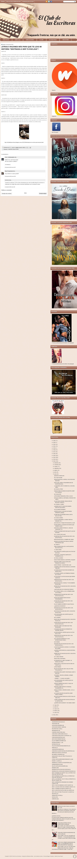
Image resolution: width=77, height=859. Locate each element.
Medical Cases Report (59, 856)
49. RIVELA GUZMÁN (58, 558)
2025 (54, 440)
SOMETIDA (54, 798)
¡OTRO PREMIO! (57, 666)
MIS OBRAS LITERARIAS (57, 754)
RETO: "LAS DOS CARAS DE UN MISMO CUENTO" (62, 786)
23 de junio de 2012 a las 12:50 (10, 176)
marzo (55, 708)
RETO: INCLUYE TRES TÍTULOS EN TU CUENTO (62, 792)
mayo (55, 705)
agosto (55, 470)
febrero (55, 710)
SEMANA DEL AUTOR (56, 795)
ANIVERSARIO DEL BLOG (57, 721)
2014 (54, 457)
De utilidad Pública (53, 39)
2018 (54, 449)
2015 (54, 455)
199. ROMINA (57, 641)
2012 (54, 461)
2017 (54, 451)
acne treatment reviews (38, 856)
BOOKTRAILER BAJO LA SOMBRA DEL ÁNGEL (64, 539)
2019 (54, 448)
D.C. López (41, 39)
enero (55, 712)
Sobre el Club (17, 39)
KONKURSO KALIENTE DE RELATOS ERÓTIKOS (62, 751)
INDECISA (54, 747)
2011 (54, 714)
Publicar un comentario (6, 190)
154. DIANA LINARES (58, 517)
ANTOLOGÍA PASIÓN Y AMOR (58, 727)
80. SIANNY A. (57, 544)
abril (55, 706)
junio (55, 474)
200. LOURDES (57, 617)
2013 (54, 459)
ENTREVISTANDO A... (56, 742)
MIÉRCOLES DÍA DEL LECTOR (58, 752)
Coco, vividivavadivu (10, 157)
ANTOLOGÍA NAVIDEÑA (57, 725)
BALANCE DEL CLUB (56, 728)
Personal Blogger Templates (48, 856)
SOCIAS (53, 797)
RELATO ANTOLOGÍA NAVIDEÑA (59, 766)
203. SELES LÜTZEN (58, 489)
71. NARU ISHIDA (57, 549)
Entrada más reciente (6, 193)
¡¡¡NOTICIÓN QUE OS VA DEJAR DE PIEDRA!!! (64, 589)
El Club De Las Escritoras (16, 856)
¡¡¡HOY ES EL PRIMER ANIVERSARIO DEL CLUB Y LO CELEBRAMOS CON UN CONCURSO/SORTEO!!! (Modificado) (66, 844)
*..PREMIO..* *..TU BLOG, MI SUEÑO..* (62, 678)
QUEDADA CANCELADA (59, 475)
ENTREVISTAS (55, 744)
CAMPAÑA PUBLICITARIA (13, 149)
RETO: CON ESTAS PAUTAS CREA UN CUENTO (62, 790)
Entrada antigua (42, 193)
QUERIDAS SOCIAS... (56, 815)
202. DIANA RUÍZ (57, 494)
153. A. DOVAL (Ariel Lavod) (59, 534)
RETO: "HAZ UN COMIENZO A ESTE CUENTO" (61, 785)
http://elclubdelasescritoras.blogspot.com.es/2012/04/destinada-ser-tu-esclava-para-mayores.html (24, 142)
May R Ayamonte (9, 171)
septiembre (56, 468)
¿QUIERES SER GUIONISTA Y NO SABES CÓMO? (64, 702)
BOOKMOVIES (55, 730)
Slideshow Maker (30, 856)
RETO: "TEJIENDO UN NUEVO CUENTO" (60, 788)
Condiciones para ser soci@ (28, 1)
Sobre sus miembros (30, 39)
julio (55, 472)
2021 (54, 446)
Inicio (25, 193)
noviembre (56, 464)
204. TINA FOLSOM (58, 477)
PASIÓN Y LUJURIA (56, 760)
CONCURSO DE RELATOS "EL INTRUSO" (60, 735)
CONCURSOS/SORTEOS (57, 737)
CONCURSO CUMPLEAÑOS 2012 (59, 733)
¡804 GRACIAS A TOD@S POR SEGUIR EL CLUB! (64, 522)
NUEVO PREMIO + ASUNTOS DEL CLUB (62, 564)
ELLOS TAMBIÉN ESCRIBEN (58, 740)
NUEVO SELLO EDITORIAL (59, 658)
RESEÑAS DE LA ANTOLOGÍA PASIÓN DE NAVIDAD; (63, 771)
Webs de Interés (65, 39)
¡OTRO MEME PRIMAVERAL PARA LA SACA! (63, 496)
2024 (54, 442)
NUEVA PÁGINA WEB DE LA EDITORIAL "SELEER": (64, 559)
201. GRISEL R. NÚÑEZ (59, 504)
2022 (54, 444)
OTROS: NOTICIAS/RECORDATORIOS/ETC (61, 759)
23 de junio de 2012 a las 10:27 (10, 167)
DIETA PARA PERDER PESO (58, 739)
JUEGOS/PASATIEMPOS (57, 749)
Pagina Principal (6, 39)
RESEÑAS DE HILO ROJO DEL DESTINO (60, 769)
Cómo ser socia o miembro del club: (13, 1)
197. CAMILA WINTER (58, 656)
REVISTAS (54, 793)
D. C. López (11, 147)
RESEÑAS (54, 767)
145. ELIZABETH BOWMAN (59, 509)
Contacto (3, 1)
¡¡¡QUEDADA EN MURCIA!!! (59, 606)
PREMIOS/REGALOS (56, 764)
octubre (56, 466)
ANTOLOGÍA (54, 723)
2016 (54, 453)
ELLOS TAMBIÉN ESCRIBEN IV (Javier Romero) (64, 604)
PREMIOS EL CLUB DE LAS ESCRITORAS (61, 762)
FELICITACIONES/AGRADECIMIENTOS (60, 745)
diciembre (56, 462)
